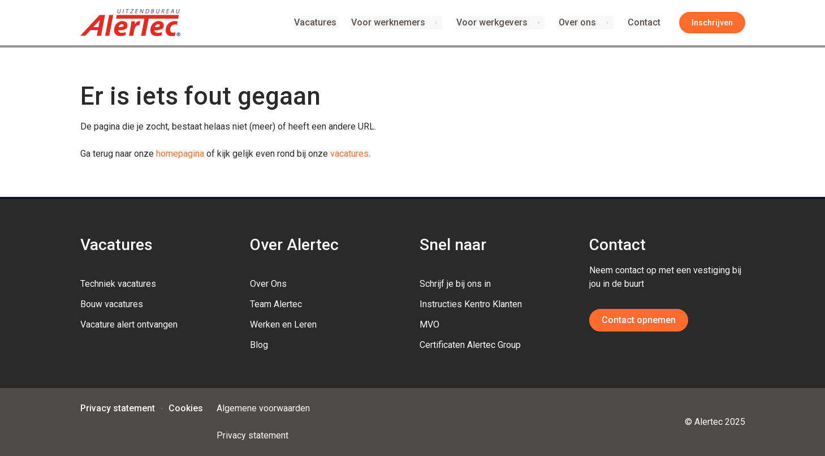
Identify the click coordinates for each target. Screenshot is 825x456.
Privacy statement (117, 408)
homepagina (180, 153)
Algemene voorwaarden (263, 408)
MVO (429, 324)
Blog (259, 344)
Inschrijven (712, 22)
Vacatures (317, 22)
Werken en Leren (283, 324)
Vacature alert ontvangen (129, 324)
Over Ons (268, 283)
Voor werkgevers (493, 22)
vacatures (349, 153)
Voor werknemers (389, 22)
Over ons (578, 22)
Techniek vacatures (118, 283)
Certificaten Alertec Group (470, 344)
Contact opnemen (639, 320)
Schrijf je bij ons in (455, 283)
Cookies (186, 408)
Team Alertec (276, 304)
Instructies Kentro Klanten (471, 304)
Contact (644, 22)
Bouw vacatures (111, 304)
